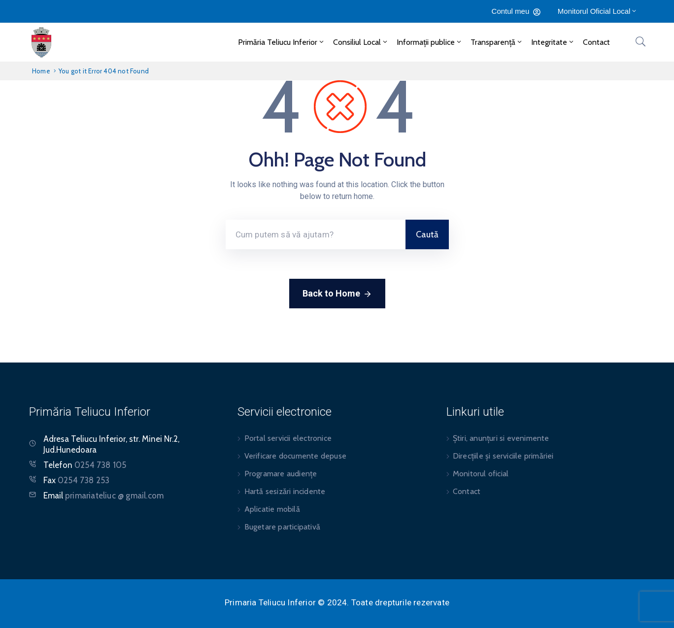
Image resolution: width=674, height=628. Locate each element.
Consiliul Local (361, 42)
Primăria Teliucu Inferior (281, 42)
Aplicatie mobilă (272, 509)
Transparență (497, 42)
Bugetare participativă (282, 526)
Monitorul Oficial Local (598, 11)
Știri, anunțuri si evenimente (501, 438)
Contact (596, 42)
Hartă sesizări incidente (285, 491)
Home (41, 71)
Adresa (56, 439)
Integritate (553, 42)
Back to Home (337, 294)
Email (103, 495)
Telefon (84, 465)
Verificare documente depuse (295, 456)
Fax (76, 480)
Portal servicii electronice (288, 438)
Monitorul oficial (480, 473)
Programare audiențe (280, 473)
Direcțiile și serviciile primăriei (503, 456)
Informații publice (430, 42)
